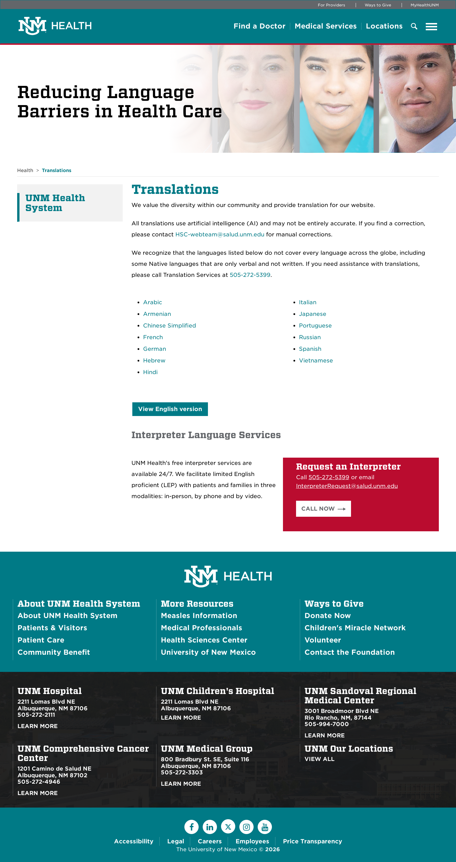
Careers (210, 841)
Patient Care (40, 640)
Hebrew (154, 360)
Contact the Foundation (349, 652)
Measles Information (199, 615)
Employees (252, 841)
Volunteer (322, 640)
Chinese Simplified (169, 325)
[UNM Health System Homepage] (228, 560)
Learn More (37, 726)
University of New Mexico (208, 652)
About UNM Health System (78, 604)
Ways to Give (378, 5)
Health (25, 170)
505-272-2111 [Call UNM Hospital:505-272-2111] (36, 715)
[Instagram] (246, 827)
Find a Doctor (260, 26)
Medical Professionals (201, 628)
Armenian (157, 314)
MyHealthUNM (425, 5)
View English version (170, 409)
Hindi (150, 372)
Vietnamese (316, 360)
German (154, 349)
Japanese (312, 314)
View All (319, 759)
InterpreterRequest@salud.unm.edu (347, 486)
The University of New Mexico (216, 849)
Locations (384, 26)
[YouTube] (265, 827)
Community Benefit (53, 652)
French (153, 337)
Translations (56, 170)
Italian (307, 302)
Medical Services (326, 26)
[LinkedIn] (210, 827)
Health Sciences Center (204, 640)
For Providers (331, 5)
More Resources (197, 604)
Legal (175, 841)
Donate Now (327, 615)
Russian (310, 337)
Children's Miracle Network (355, 628)
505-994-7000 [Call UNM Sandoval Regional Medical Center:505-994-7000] (326, 724)
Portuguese (315, 325)
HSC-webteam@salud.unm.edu (219, 234)
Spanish (310, 349)
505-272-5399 (250, 275)
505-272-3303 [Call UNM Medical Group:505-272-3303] (182, 772)
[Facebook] (191, 827)
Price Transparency (312, 841)
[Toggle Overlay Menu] (414, 26)
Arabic (152, 302)
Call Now (318, 508)
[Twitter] (228, 826)
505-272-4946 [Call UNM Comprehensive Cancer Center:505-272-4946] (38, 782)
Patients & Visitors (52, 628)
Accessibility (134, 841)
